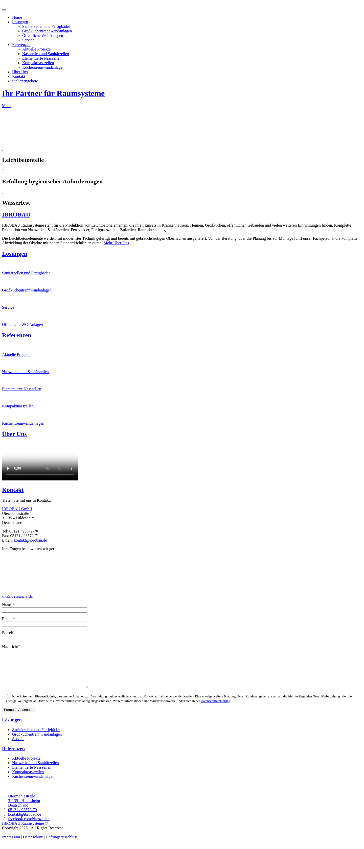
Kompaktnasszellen (38, 63)
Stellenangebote (25, 81)
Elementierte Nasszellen (41, 58)
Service (28, 40)
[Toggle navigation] (4, 10)
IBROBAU (16, 214)
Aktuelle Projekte (36, 49)
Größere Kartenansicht (17, 596)
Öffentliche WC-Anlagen (42, 35)
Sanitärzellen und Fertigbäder (46, 26)
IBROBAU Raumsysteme (23, 831)
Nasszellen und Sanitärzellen (45, 54)
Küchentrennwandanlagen (43, 67)
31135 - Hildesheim (24, 808)
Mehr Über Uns (116, 243)
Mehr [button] (6, 106)
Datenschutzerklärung (215, 708)
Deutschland (18, 813)
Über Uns (20, 72)
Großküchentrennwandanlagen (47, 31)
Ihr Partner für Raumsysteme (53, 93)
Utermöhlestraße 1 (23, 804)
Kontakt (18, 76)
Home (17, 17)
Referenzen (21, 44)
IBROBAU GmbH (17, 509)
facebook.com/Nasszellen (29, 826)
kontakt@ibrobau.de (30, 540)
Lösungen (20, 22)
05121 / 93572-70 (22, 817)
